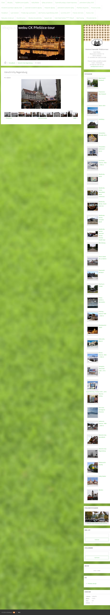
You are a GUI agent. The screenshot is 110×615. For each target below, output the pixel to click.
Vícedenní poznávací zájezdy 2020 (11, 8)
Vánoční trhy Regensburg (25, 63)
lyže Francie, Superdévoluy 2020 (48, 13)
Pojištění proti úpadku (22, 3)
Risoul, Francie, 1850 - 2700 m (102, 355)
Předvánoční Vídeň (102, 326)
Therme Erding (101, 395)
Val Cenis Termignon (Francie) (102, 410)
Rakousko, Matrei (102, 340)
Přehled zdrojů (92, 583)
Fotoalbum (4, 13)
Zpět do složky (42, 118)
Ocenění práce (21, 18)
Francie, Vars (90, 13)
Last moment (15, 13)
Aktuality (10, 3)
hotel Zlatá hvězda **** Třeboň (64, 18)
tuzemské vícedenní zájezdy (33, 8)
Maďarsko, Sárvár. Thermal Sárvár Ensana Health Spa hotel (102, 235)
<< (87, 570)
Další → (75, 118)
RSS (19, 612)
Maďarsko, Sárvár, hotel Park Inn (102, 204)
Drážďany (101, 119)
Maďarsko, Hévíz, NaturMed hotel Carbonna (102, 192)
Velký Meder (35, 3)
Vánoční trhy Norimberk (102, 436)
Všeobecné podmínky (35, 18)
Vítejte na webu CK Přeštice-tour (28, 27)
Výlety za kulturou (47, 3)
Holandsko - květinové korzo (102, 149)
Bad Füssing (80, 18)
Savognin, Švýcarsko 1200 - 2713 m (102, 370)
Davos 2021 (102, 105)
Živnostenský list (91, 18)
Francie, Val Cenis (78, 13)
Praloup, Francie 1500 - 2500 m (102, 314)
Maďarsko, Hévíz (102, 175)
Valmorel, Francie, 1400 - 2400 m (102, 423)
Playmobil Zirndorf (102, 271)
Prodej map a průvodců (28, 13)
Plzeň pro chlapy (101, 285)
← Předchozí (8, 118)
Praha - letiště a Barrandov (102, 300)
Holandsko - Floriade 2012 (103, 134)
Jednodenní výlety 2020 (87, 3)
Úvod (3, 3)
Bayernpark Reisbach (102, 79)
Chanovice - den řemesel (102, 93)
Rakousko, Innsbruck (7, 18)
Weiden (101, 490)
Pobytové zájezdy (50, 8)
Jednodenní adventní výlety (66, 8)
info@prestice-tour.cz (97, 66)
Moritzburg (102, 243)
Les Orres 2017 (65, 13)
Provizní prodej (95, 8)
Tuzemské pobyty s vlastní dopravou (66, 3)
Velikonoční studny (102, 463)
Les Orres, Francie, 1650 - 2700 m (102, 163)
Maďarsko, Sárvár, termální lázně (102, 219)
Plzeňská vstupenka (83, 8)
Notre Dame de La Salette (102, 258)
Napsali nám (48, 18)
